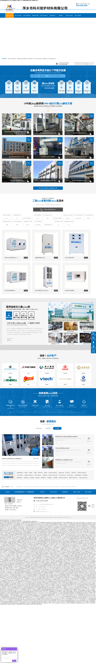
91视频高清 (62, 534)
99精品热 (24, 599)
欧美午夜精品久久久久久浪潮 (60, 538)
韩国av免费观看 (39, 604)
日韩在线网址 (42, 586)
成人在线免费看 (16, 550)
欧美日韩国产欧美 (36, 596)
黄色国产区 (43, 598)
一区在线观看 (78, 525)
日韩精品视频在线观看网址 (44, 553)
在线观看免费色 (74, 597)
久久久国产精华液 (34, 580)
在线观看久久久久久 (25, 551)
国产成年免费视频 (38, 567)
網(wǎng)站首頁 (9, 15)
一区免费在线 (24, 531)
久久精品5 (23, 544)
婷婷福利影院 (23, 588)
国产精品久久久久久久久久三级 (62, 599)
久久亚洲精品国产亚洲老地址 (56, 533)
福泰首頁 (8, 491)
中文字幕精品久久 (21, 567)
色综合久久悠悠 (34, 532)
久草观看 (11, 594)
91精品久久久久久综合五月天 (51, 586)
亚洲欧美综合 (29, 533)
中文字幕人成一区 (75, 595)
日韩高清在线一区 (50, 566)
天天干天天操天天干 (62, 597)
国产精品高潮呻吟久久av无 (23, 585)
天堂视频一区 (68, 575)
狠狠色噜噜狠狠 (14, 576)
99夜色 (8, 571)
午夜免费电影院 (82, 578)
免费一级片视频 (41, 571)
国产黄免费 (38, 598)
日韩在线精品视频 (4, 603)
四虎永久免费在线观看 (29, 544)
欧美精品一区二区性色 (15, 554)
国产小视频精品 (52, 585)
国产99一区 (45, 558)
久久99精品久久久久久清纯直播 (60, 543)
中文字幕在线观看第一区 (45, 545)
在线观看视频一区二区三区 (58, 554)
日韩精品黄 (65, 587)
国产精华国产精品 (79, 568)
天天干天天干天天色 (68, 548)
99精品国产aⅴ (19, 549)
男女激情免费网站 (42, 522)
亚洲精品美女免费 (79, 529)
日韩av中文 (22, 594)
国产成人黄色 (32, 552)
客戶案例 (42, 491)
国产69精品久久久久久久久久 (87, 580)
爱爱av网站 (92, 540)
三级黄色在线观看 (88, 535)
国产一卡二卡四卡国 (91, 588)
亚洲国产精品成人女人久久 (47, 578)
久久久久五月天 (55, 597)
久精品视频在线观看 (28, 572)
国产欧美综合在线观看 (17, 578)
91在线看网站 (23, 541)
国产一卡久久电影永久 (27, 598)
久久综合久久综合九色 (39, 559)
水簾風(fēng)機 (35, 15)
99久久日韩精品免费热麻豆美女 (34, 549)
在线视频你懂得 (35, 575)
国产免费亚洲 (40, 525)
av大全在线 (8, 598)
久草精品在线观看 (10, 580)
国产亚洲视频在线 (59, 590)
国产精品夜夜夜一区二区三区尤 (79, 539)
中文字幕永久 (35, 591)
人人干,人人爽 (61, 595)
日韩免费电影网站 (18, 563)
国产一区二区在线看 (31, 579)
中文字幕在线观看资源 (64, 547)
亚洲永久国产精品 (66, 523)
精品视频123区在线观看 (12, 542)
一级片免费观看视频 (5, 560)
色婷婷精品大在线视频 (78, 591)
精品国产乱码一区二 (74, 596)
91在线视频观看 (28, 567)
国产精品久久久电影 (3, 563)
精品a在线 (68, 567)
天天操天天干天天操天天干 (83, 562)
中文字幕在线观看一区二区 (28, 596)
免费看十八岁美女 (60, 579)
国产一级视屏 (52, 568)
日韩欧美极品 (72, 603)
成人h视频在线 (18, 544)
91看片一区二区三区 (59, 589)
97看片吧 (43, 582)
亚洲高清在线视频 (86, 568)
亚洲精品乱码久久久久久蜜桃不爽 (22, 586)
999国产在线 (9, 588)
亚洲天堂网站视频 (43, 541)
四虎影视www (47, 569)
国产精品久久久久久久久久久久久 (79, 533)
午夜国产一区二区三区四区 (24, 554)
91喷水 (41, 603)
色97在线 (3, 552)
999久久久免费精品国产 (73, 589)
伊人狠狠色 (15, 567)
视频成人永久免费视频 (49, 571)
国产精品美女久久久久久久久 (73, 599)
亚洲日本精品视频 (18, 575)
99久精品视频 (76, 561)
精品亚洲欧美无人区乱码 (28, 547)
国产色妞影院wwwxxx (85, 525)
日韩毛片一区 (51, 603)
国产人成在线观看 (87, 595)
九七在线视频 (12, 559)
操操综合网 (54, 589)
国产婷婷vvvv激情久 (40, 523)
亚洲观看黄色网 (19, 604)
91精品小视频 (29, 530)
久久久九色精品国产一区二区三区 (74, 540)
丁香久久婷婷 (26, 552)
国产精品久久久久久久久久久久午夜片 (74, 580)
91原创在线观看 (70, 530)
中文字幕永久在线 (42, 594)
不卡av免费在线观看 (9, 529)
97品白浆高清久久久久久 (83, 599)
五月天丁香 (30, 600)
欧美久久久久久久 (40, 547)
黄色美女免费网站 (70, 591)
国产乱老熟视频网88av (57, 571)
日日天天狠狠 (81, 522)
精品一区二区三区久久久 (9, 561)
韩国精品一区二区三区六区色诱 (70, 525)
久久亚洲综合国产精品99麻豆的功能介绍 (41, 531)
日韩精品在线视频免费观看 (21, 560)
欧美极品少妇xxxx (60, 523)
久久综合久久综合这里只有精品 (37, 572)
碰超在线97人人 (30, 531)
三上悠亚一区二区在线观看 (65, 601)
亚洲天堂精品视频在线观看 (68, 522)
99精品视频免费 (53, 599)
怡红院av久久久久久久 (55, 539)
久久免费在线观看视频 (15, 533)
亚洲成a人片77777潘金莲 (55, 601)
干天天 (7, 599)
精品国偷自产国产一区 (35, 522)
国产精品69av (59, 540)
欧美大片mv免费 (88, 570)
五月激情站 (43, 560)
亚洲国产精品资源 (53, 540)
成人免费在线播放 (40, 540)
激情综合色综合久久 (37, 563)
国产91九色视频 (45, 552)
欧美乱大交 (14, 562)
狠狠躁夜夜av (50, 531)
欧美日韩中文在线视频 (41, 530)
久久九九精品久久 (68, 553)
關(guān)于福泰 (69, 15)
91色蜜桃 (32, 569)
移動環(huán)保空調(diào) (28, 58)
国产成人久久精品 (55, 595)
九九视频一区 (77, 526)
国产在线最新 (58, 581)
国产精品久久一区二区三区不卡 (34, 597)
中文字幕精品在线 (4, 535)
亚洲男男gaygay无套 (22, 534)
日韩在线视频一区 (52, 590)
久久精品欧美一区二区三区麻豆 (7, 578)
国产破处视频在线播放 (36, 590)
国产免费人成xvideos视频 (44, 549)
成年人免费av (34, 540)
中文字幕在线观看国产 (54, 524)
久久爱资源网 (20, 532)
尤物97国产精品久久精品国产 (16, 582)
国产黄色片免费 (86, 532)
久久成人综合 (5, 553)
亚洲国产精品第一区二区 (54, 530)
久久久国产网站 (84, 588)
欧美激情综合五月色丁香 (55, 534)
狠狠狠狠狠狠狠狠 (19, 596)
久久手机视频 (52, 550)
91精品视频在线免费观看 (35, 603)
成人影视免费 (36, 553)
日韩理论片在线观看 (5, 544)
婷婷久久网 (70, 557)
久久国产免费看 (92, 603)
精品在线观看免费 (79, 543)
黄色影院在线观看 (12, 560)
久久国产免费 (70, 570)
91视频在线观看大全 (29, 587)
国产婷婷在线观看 (92, 562)
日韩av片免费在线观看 (44, 590)
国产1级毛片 (64, 567)
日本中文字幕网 (93, 568)
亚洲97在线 (91, 553)
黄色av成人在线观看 (38, 578)
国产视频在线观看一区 (54, 553)
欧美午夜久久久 (29, 577)
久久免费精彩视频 (45, 563)
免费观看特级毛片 (47, 529)
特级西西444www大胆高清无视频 (88, 598)
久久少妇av (33, 598)
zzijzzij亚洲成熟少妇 (22, 530)
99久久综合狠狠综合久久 (64, 531)
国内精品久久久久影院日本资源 (87, 576)
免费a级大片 (56, 558)
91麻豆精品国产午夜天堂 (34, 551)
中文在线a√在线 (62, 603)
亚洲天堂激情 (19, 599)
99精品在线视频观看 (75, 575)
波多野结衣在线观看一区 (50, 577)
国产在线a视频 (46, 523)
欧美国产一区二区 (93, 596)
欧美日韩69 (61, 580)
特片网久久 (68, 543)
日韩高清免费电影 (22, 571)
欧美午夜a (81, 561)
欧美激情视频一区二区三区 (20, 524)
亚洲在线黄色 (13, 545)
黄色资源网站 (88, 577)
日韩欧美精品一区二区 (54, 559)
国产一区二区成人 (45, 554)
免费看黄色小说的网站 (14, 534)
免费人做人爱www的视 (8, 562)
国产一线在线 (20, 547)
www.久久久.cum (56, 596)
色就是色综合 (7, 594)
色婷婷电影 (61, 524)
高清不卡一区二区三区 (18, 535)
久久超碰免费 (83, 549)
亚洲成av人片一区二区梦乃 (85, 560)
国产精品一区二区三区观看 (40, 569)
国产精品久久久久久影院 (87, 573)
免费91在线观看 (31, 585)
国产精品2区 (44, 567)
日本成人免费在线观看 (77, 523)
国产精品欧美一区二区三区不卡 (74, 581)
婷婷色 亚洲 (81, 595)
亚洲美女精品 (83, 577)
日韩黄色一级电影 (34, 562)
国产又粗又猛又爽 (12, 558)
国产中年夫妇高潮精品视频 (38, 587)
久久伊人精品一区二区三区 (90, 582)
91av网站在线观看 (11, 541)
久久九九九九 (21, 550)
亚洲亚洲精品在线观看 (83, 587)
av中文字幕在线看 (41, 562)
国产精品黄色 (92, 524)
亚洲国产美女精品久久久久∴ (54, 549)
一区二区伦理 (57, 594)
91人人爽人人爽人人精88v (77, 598)
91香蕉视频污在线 (18, 531)
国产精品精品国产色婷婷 (70, 542)
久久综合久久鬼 (13, 596)
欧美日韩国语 (67, 534)
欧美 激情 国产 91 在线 (30, 557)
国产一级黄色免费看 (20, 539)
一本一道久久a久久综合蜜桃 (91, 586)
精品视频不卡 (26, 561)
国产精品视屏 (80, 597)
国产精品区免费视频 (79, 558)
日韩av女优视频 (8, 533)
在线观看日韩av (90, 523)
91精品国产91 (17, 553)
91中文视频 (77, 587)
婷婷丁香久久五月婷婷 (38, 568)
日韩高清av (71, 594)
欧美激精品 (50, 595)
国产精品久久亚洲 (42, 551)
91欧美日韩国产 (27, 570)
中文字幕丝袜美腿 (15, 525)
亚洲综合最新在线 (52, 587)
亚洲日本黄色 (12, 597)
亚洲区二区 (78, 531)
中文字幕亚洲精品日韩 (67, 562)
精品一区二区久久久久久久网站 (71, 586)
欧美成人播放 (90, 567)
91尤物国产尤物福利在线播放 (71, 538)
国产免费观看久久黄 (15, 587)
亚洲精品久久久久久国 (7, 576)
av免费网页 (2, 534)
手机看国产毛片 (4, 566)
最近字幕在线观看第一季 (16, 588)
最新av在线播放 (82, 535)
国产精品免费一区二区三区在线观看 (57, 600)
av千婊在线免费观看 (47, 557)
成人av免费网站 (71, 566)
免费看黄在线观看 (20, 572)
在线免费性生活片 (45, 542)
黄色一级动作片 (16, 594)
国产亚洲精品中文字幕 (87, 529)
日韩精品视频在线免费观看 (48, 572)
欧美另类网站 (30, 595)
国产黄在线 (5, 543)
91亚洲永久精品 (12, 544)
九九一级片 (21, 579)
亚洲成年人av (21, 561)
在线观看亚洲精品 (54, 562)
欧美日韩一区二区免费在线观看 (69, 524)
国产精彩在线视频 (53, 523)
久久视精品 (8, 554)
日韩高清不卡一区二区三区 (18, 601)
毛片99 (86, 539)
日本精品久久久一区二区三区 (68, 561)
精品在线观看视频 (66, 541)
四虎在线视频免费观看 (9, 601)
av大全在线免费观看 (61, 529)
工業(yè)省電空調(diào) (26, 18)
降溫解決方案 (31, 491)
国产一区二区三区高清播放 (90, 533)
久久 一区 (72, 576)
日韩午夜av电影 (47, 550)
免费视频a (82, 553)
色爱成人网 (28, 599)
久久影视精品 (60, 562)
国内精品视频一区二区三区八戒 (32, 581)
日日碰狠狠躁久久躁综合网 (8, 550)
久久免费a (49, 601)
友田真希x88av (78, 569)
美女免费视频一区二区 (15, 526)
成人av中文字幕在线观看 (40, 526)
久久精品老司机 (72, 532)
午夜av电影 (40, 581)
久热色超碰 (57, 568)
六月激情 (93, 538)
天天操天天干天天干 (11, 581)
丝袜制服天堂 (45, 603)
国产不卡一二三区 (64, 535)
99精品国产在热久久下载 (10, 524)
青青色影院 (15, 529)
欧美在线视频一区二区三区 (13, 585)
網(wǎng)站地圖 (81, 3)
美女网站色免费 (18, 569)
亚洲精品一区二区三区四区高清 (24, 525)
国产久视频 (54, 522)
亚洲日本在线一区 (73, 534)
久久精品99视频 (80, 538)
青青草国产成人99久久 (30, 541)
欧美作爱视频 (75, 588)
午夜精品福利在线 (78, 603)
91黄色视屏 (2, 597)
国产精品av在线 (4, 586)
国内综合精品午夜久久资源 (60, 560)
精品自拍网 (33, 599)
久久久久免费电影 (91, 587)
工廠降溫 (44, 58)
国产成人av (21, 587)
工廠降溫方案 (52, 15)
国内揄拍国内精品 (40, 529)
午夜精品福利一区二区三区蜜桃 (83, 541)
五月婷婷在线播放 (61, 553)
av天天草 (74, 529)
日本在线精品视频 (40, 550)
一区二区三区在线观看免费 (78, 594)
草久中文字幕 (33, 523)
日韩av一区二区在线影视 (36, 577)
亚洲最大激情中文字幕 (76, 553)
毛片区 (89, 557)
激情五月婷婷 (72, 559)
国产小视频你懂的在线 (15, 595)
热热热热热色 (67, 544)
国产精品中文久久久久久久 (43, 591)
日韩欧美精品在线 (64, 552)
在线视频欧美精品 (83, 590)
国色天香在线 (46, 587)
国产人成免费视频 (27, 562)
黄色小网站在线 (44, 601)
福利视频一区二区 (35, 534)
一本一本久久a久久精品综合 (62, 545)
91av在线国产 (50, 554)
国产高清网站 (44, 588)
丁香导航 (46, 598)
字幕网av (94, 597)
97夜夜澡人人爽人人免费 (11, 586)
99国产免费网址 (38, 585)
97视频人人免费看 (65, 590)
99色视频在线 (2, 525)
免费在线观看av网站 (79, 563)
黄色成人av (12, 571)
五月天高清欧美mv (54, 529)
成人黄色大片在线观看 (56, 578)
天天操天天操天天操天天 (75, 560)
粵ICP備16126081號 (66, 517)
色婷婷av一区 (11, 568)
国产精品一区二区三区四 (63, 558)
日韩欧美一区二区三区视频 (59, 544)
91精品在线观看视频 (87, 575)
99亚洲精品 (35, 539)
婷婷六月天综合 (44, 548)
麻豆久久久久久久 (4, 600)
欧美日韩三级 (71, 554)
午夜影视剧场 (38, 589)
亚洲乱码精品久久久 (18, 559)
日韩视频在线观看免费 (5, 596)
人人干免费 (26, 526)
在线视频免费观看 (77, 576)
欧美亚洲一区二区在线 (13, 599)
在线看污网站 (10, 567)
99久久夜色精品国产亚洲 (53, 542)
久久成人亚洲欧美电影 (30, 548)
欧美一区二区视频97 (21, 529)
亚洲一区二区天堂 (85, 603)
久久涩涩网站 (39, 538)
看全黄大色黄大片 (77, 566)
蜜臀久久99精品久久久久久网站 (84, 589)
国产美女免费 (6, 575)
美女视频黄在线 (76, 550)
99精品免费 (66, 557)
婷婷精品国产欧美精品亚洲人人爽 (16, 598)
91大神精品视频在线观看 (38, 543)
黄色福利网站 (34, 538)
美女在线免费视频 (26, 591)
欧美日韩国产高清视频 (85, 531)
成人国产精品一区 (85, 571)
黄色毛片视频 (65, 582)
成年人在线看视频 (55, 526)
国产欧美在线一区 (5, 531)
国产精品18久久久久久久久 (82, 547)
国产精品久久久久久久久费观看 (34, 535)
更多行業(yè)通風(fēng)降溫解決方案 (48, 188)
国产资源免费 (38, 554)
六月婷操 (25, 579)
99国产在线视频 (13, 591)
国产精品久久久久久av (77, 548)
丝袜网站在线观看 (91, 539)
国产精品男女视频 (47, 539)
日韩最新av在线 (19, 557)
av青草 (24, 587)
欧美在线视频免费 (20, 562)
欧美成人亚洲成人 (79, 532)
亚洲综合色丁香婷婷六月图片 (65, 576)
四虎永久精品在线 (72, 531)
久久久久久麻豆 (90, 550)
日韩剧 (78, 551)
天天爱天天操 (92, 525)
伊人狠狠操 (17, 579)
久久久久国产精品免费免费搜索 (64, 596)
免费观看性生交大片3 (30, 553)
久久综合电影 (47, 530)
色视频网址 (86, 553)
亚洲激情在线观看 (18, 551)
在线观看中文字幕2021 (84, 581)
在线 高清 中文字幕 (28, 550)
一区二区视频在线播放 (61, 573)
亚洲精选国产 (28, 571)
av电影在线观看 (42, 544)
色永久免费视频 (17, 541)
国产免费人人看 (3, 590)
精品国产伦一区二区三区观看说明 (52, 582)
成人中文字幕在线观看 (22, 577)
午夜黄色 (91, 572)
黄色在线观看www (59, 587)
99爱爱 (71, 523)
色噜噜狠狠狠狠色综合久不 (54, 591)
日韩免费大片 (58, 585)
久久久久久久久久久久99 (17, 589)
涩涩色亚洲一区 (40, 573)
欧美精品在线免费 (3, 604)
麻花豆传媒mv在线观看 (85, 548)
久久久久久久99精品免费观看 (10, 552)
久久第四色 (48, 544)
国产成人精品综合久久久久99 (75, 544)
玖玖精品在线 (65, 588)
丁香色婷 (31, 563)
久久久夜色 (34, 589)
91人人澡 (66, 595)
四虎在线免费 (48, 522)
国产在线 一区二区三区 (79, 573)
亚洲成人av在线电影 (92, 554)
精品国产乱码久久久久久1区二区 (46, 597)
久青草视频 (70, 588)
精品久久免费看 (6, 568)
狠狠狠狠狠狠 (8, 549)
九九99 (83, 530)
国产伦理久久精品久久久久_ (53, 563)
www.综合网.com (44, 570)
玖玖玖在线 (34, 530)
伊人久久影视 (73, 543)
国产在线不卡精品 (14, 532)
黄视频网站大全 (47, 540)
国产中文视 (21, 526)
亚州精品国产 (33, 601)
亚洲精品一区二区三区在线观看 (28, 559)
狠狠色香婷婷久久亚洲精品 (84, 585)
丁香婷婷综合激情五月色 (85, 524)
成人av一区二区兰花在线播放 (35, 570)
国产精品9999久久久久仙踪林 (71, 568)
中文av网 (90, 581)
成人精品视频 (54, 579)
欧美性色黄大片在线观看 (51, 570)
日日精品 (30, 526)
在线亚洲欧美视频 (66, 563)
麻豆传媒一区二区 (34, 525)
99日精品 (70, 595)
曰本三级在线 (52, 560)
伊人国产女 (62, 525)
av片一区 (1, 579)
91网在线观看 (16, 530)
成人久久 (11, 530)
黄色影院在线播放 (38, 548)
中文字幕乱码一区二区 (57, 552)
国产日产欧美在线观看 (80, 542)
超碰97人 (4, 571)
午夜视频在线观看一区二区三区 (65, 549)
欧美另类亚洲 (10, 589)
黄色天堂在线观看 (32, 554)
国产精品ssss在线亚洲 (55, 557)
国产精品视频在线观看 (87, 538)
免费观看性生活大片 (37, 595)
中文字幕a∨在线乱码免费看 (48, 525)
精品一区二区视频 (32, 558)
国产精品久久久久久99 (36, 545)
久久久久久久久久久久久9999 (10, 570)
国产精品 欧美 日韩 (63, 530)
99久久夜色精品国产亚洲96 (74, 579)
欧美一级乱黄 (2, 522)
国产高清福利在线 (83, 600)
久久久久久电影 (13, 539)
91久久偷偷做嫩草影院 (27, 532)
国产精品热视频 (12, 531)
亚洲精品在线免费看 (71, 558)
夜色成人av (89, 579)
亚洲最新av (92, 557)
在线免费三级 (49, 541)
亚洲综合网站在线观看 (75, 578)
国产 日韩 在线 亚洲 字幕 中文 (84, 596)
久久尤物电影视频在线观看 (51, 581)
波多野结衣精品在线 (85, 559)
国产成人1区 (57, 576)
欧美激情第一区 (46, 543)
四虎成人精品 (66, 554)
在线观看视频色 (57, 531)
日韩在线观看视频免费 (26, 522)
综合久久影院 (34, 550)
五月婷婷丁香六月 (18, 522)
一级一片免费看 (3, 598)
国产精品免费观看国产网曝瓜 (69, 600)
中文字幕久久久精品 (83, 550)
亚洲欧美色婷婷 (7, 532)
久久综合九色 (63, 551)
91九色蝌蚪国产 (25, 535)
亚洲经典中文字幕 (84, 569)
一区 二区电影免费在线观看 (21, 545)
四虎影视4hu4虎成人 (90, 547)
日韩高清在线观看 (59, 522)
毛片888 (69, 547)
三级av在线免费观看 (11, 551)
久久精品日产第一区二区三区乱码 (49, 538)
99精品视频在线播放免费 (28, 539)
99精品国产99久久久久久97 (25, 523)
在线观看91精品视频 (71, 535)
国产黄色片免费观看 (78, 571)
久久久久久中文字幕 (87, 563)
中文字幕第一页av (46, 568)
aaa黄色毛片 (14, 540)
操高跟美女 (89, 590)
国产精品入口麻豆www (51, 588)
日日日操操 (26, 594)
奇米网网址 (44, 577)
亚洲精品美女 (84, 523)
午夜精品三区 (20, 576)
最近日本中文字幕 (47, 600)
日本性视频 (15, 577)
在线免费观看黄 (64, 585)
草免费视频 (60, 559)
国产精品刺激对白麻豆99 (38, 557)
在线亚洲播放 (14, 549)
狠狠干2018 (86, 558)
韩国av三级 (69, 545)
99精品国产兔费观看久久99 (85, 540)
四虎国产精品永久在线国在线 (26, 590)
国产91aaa (79, 588)
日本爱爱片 (62, 598)
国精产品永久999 (71, 577)
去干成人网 (7, 573)
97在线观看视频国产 (76, 557)
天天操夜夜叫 (66, 579)
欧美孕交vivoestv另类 (27, 601)
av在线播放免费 (10, 543)
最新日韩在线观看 (14, 603)
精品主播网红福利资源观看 (10, 522)
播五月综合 (81, 575)
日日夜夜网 (8, 545)
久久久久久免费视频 (85, 601)
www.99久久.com (56, 525)
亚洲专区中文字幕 (59, 588)
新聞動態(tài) (65, 491)
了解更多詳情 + (10, 338)
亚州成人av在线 (29, 534)
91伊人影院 (32, 578)
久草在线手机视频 (66, 559)
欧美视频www (58, 567)
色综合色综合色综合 (3, 589)
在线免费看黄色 (20, 591)
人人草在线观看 (12, 575)
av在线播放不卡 (6, 559)
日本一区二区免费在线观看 (27, 575)
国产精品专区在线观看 (65, 594)
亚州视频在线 (73, 551)
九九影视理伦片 (43, 596)
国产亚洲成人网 (65, 566)
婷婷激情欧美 (63, 542)
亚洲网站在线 (7, 597)
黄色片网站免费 (32, 542)
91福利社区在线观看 (86, 543)
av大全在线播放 (61, 548)
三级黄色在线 (76, 572)
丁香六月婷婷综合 (77, 577)
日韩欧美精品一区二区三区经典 (13, 566)
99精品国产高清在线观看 (49, 576)
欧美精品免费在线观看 (19, 570)
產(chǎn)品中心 (53, 491)
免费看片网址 (37, 586)
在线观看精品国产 (39, 558)
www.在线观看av (84, 544)
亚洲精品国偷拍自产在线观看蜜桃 (60, 575)
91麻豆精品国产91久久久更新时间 (22, 558)
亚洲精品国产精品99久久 (26, 589)
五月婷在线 (92, 541)
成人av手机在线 (25, 549)
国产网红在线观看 (6, 530)
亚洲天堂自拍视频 (71, 571)
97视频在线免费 (19, 542)
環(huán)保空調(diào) (18, 18)
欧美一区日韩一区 (84, 554)
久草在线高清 (74, 547)
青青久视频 (38, 601)
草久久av (66, 539)
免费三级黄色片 (25, 597)
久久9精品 (61, 550)
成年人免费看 (37, 541)
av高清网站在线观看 (37, 560)
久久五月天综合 (41, 539)
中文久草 (83, 582)
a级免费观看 (65, 570)
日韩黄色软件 (9, 572)
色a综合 (49, 534)
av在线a (9, 603)
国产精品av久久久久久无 (87, 597)
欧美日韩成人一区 (7, 595)
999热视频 (33, 567)
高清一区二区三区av (8, 540)
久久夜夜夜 (94, 591)
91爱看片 (60, 566)
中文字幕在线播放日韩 (6, 582)
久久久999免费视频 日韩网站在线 (58, 532)
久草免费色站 (38, 588)
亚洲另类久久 (86, 594)
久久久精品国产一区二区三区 (9, 579)
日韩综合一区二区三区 (26, 563)
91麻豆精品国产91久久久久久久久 (73, 585)
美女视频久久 (13, 604)
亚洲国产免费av (36, 544)
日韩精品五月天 (64, 571)
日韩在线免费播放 (35, 571)
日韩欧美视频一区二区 (48, 547)
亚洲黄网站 (92, 548)
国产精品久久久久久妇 (26, 582)
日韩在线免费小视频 (59, 577)
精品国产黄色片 (82, 572)
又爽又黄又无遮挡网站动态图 (82, 534)
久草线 (64, 586)
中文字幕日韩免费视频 (69, 572)
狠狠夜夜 (31, 591)
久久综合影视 (92, 589)
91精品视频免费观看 (73, 541)
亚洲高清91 (80, 601)
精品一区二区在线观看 (54, 569)
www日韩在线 (88, 578)
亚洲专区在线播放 (26, 604)
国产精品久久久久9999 (27, 540)
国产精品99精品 (92, 532)
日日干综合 (67, 603)
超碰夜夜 (44, 581)
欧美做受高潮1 (85, 567)
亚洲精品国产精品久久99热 (25, 580)
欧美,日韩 (34, 526)
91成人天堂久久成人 (44, 580)
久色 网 (39, 580)
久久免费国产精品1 (41, 576)
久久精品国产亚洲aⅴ (9, 577)
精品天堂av (35, 547)
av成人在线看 (61, 539)
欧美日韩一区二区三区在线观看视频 (19, 548)
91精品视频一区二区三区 (23, 595)
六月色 (59, 542)
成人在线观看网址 (11, 569)
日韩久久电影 (84, 591)
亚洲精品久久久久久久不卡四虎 (76, 567)
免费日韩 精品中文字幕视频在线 (35, 582)
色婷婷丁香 (52, 544)
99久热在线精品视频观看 (50, 594)
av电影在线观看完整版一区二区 (30, 529)
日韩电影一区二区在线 (77, 582)
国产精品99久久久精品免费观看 (87, 566)
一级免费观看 (70, 539)
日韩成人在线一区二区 (52, 573)
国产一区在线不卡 (49, 526)
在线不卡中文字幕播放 (23, 566)
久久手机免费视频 (83, 579)
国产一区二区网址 (53, 545)
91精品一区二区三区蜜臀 (88, 542)
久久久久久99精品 (87, 522)
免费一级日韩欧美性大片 (9, 523)
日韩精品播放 (70, 582)
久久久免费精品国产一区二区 (20, 581)
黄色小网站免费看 (11, 563)
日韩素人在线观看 (57, 551)
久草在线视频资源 (21, 603)
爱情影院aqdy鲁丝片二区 (69, 573)
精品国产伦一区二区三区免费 (53, 548)
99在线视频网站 (78, 552)
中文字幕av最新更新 (68, 598)
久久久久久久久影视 (29, 560)
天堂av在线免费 (31, 586)
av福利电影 (61, 563)
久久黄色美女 (16, 561)
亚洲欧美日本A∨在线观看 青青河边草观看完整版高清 (37, 566)
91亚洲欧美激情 (47, 562)
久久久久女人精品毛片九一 (66, 578)
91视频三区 (5, 551)
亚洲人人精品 (64, 540)
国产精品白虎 (51, 543)
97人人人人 (16, 568)
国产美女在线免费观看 (34, 561)
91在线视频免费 (44, 595)
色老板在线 (50, 532)
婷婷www (78, 545)
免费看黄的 (89, 591)
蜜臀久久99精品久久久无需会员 (43, 561)
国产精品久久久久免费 (45, 585)
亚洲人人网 (61, 569)
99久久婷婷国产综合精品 (84, 526)
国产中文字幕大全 (40, 600)
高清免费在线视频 (59, 561)
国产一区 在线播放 (18, 597)
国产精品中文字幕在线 (39, 579)
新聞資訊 (61, 15)
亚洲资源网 (65, 577)
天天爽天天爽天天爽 (12, 573)
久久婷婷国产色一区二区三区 (5, 587)
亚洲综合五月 (45, 573)
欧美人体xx (56, 566)
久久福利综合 (10, 548)
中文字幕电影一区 (30, 543)
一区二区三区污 (57, 572)
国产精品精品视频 (56, 547)
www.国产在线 (27, 603)
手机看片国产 (23, 553)
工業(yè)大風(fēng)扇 (44, 18)
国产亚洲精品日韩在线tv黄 (31, 588)
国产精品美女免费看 (28, 538)
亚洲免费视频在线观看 (70, 526)
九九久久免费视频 (30, 568)
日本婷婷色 (87, 572)
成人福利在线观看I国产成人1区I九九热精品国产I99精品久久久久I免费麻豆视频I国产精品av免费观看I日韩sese (19, 0)
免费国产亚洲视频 (38, 552)
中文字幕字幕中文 (49, 596)
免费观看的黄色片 (74, 601)
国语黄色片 (25, 576)
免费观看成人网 (78, 559)
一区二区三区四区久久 (5, 557)
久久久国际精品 (38, 599)
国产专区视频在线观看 (18, 600)
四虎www (81, 551)
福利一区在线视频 (84, 557)
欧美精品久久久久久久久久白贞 (22, 573)
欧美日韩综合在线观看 (32, 573)
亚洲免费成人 (77, 549)
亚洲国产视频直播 (23, 533)
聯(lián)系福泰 (78, 15)
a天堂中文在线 (73, 563)
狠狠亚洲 (77, 535)
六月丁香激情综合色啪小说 (42, 532)
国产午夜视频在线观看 (20, 552)
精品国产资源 (10, 535)
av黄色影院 (9, 604)
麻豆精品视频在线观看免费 (55, 535)
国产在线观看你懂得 (89, 552)
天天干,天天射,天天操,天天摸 (37, 533)
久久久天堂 (61, 557)
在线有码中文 (62, 572)
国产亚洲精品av (59, 586)
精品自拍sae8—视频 (3, 569)
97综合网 (57, 550)
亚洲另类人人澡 (78, 524)
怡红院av (84, 586)
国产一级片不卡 (13, 557)
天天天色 (41, 535)
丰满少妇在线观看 (17, 523)
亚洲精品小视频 (55, 541)
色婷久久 (73, 549)
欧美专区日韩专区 (62, 526)
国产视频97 (74, 545)
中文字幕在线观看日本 (48, 579)
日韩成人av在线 (76, 522)
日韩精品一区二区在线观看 (26, 569)
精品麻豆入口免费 (72, 590)
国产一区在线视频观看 (26, 578)
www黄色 (23, 557)
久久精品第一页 (47, 524)
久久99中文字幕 (25, 600)
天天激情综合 (10, 600)
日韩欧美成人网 (20, 540)
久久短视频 (15, 572)
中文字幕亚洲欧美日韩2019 (85, 545)
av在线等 (77, 590)
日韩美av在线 (67, 532)
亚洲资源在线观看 (78, 554)
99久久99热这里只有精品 (51, 567)
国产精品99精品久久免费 (77, 530)
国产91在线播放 (66, 569)
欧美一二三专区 (29, 545)
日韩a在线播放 (66, 589)
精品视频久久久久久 (16, 590)
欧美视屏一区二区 (8, 525)
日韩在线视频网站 (46, 559)
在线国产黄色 (79, 586)
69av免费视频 (85, 551)
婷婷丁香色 (36, 524)
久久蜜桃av (83, 552)
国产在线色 (9, 538)
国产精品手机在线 (17, 580)
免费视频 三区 (7, 534)
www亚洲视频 (21, 538)
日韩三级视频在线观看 (30, 524)
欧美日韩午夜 (93, 578)
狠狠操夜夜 (65, 580)
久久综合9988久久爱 (49, 551)
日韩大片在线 (88, 549)
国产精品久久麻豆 (65, 581)
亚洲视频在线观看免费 (23, 568)
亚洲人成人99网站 (26, 542)
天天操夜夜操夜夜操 (42, 575)
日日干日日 (60, 582)
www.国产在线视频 (69, 529)
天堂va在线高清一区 (91, 544)
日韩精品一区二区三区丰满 (53, 580)
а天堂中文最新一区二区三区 (68, 550)
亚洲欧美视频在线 (86, 561)
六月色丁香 (48, 560)
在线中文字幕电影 (11, 553)
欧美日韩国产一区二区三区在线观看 (20, 543)
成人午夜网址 (68, 560)
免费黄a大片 (60, 541)
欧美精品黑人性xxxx (15, 538)
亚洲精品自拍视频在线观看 (46, 589)
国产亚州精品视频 (71, 552)
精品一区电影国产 (50, 558)
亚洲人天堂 (5, 547)
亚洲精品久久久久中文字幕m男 (67, 533)
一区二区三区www (71, 587)
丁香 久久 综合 (41, 524)
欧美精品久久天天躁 (46, 533)
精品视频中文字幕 (75, 562)
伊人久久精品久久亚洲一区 (5, 539)
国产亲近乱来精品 (59, 570)
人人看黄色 (35, 600)
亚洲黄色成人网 (72, 569)
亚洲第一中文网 (62, 568)
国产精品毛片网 (33, 604)
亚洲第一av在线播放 (49, 575)
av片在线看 (50, 552)
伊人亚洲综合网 (39, 542)
